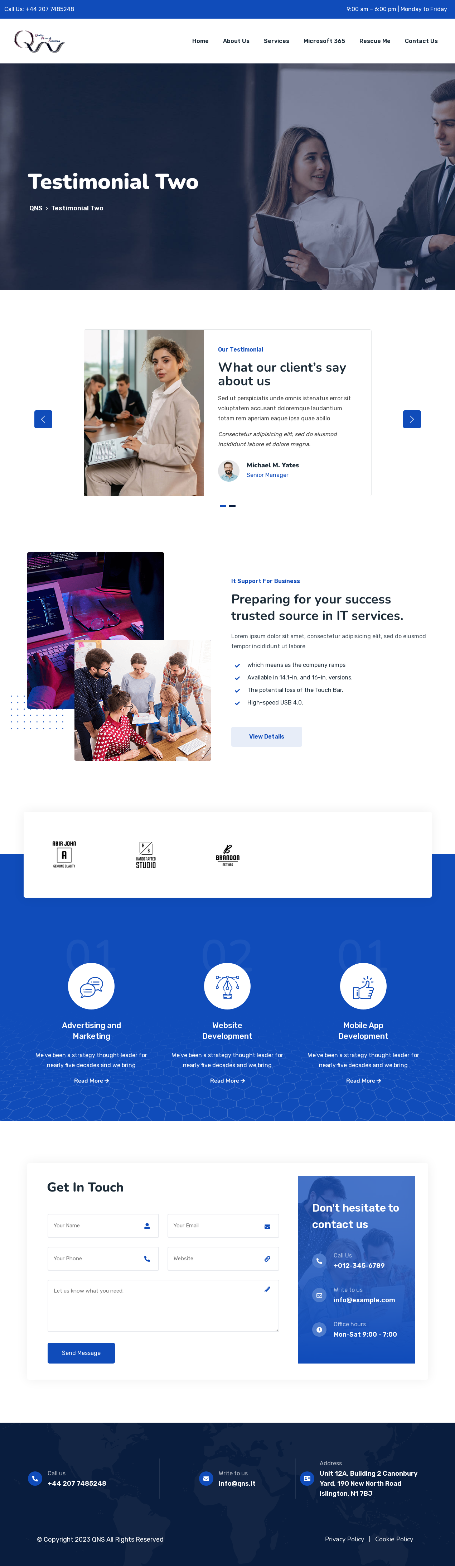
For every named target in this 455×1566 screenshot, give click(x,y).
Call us (57, 1473)
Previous (43, 419)
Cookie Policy (394, 1539)
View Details (266, 736)
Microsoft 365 (324, 41)
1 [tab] (223, 506)
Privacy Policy (344, 1539)
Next (412, 419)
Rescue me (375, 41)
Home (200, 41)
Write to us (233, 1473)
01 (91, 969)
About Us (236, 41)
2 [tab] (232, 506)
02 (227, 969)
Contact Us (421, 41)
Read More (91, 1081)
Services (276, 41)
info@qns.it (237, 1484)
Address (331, 1463)
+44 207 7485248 (77, 1484)
